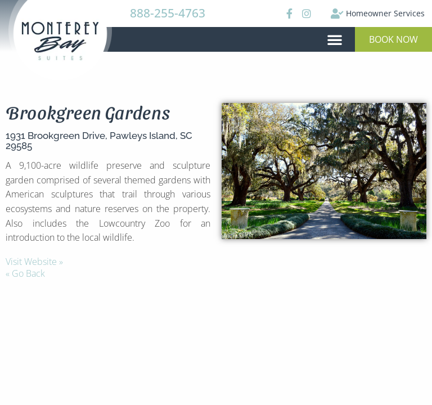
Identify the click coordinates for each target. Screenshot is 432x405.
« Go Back (25, 273)
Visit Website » (34, 261)
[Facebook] (288, 13)
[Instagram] (306, 13)
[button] (334, 39)
